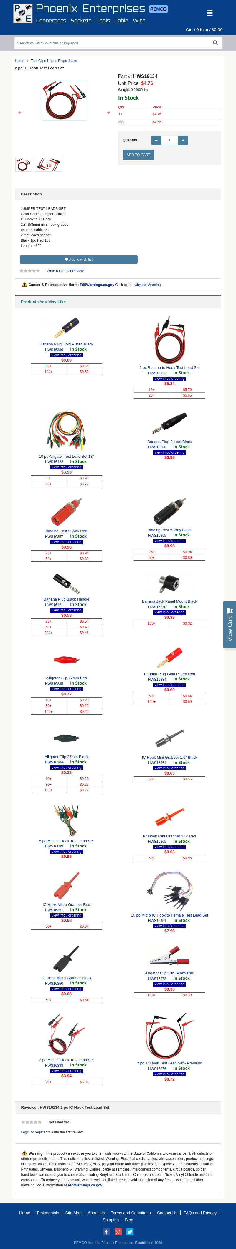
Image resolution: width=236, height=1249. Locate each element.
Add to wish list (79, 260)
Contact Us (167, 1212)
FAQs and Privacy (200, 1212)
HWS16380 (54, 350)
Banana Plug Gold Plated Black (66, 344)
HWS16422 (54, 462)
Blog (129, 1220)
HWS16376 (157, 1069)
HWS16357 (54, 537)
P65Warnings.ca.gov (97, 285)
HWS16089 (54, 846)
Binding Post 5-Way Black (170, 530)
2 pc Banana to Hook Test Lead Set (169, 367)
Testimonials (47, 1212)
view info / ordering (66, 355)
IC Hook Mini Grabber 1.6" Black (169, 757)
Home (19, 61)
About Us (96, 1212)
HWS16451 (157, 921)
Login (25, 1132)
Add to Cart (139, 155)
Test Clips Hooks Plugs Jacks (54, 61)
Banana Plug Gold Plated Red (169, 674)
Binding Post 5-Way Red (66, 531)
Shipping (111, 1220)
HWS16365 (157, 842)
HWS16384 (157, 680)
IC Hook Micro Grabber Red (66, 904)
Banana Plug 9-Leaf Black (169, 441)
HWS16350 (54, 984)
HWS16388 (54, 1066)
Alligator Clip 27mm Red (66, 678)
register (41, 1132)
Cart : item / (204, 29)
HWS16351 (54, 910)
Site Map (73, 1212)
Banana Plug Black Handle (66, 599)
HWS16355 (157, 536)
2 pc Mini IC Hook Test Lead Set (66, 1060)
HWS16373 (157, 979)
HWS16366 (157, 447)
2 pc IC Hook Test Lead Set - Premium (169, 1063)
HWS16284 (54, 762)
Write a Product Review (65, 271)
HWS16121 (54, 605)
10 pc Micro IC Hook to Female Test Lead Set (169, 915)
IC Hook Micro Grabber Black (66, 978)
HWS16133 (157, 373)
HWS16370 (157, 607)
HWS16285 (54, 684)
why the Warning (148, 285)
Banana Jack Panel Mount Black (169, 601)
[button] (20, 112)
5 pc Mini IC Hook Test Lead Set (66, 841)
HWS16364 (157, 763)
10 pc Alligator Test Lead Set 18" (66, 456)
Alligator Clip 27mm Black (66, 757)
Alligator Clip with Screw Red (169, 973)
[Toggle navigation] (210, 13)
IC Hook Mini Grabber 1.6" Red (169, 836)
